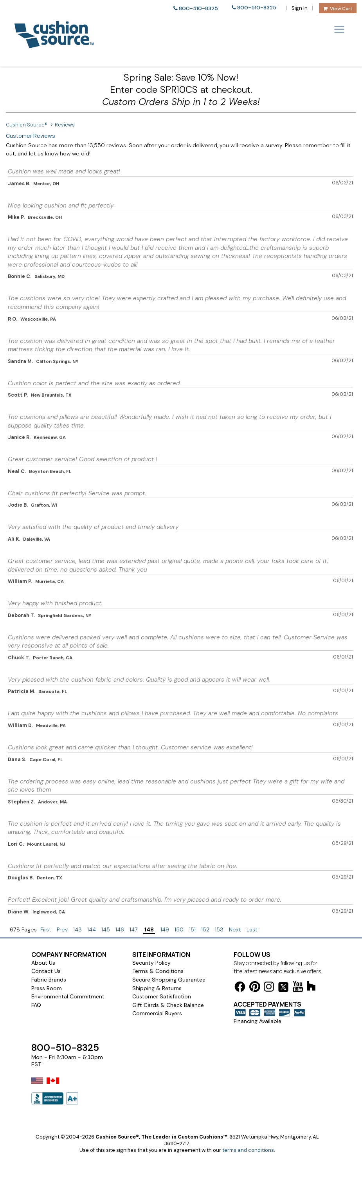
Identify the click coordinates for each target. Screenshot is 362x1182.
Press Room (46, 988)
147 (134, 929)
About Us (43, 962)
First (45, 929)
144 (91, 929)
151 (192, 929)
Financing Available (257, 1021)
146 (119, 929)
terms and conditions (248, 1150)
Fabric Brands (48, 979)
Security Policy (151, 962)
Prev (62, 929)
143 (77, 929)
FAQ (36, 1005)
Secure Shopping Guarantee (168, 979)
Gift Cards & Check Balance (168, 1005)
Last (252, 929)
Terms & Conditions (158, 970)
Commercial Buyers (157, 1013)
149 (164, 929)
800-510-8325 (198, 8)
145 (105, 929)
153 (219, 929)
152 (205, 929)
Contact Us (46, 970)
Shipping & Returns (157, 988)
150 (179, 929)
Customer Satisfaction (161, 996)
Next (235, 929)
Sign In (300, 8)
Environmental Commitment (67, 996)
